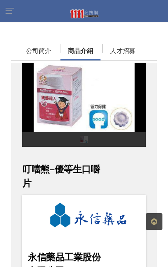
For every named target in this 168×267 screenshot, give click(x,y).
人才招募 (91, 47)
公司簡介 (24, 47)
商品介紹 (57, 47)
